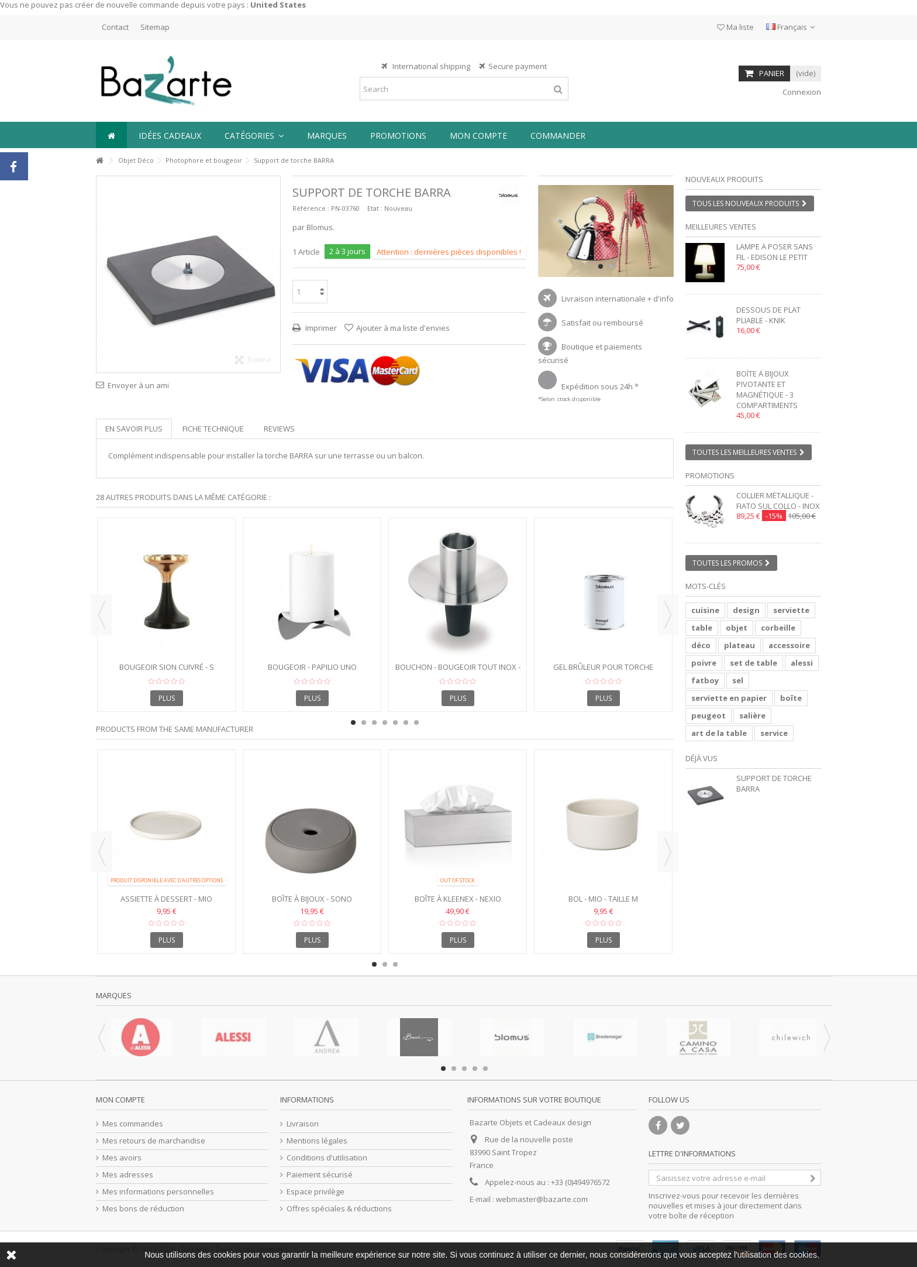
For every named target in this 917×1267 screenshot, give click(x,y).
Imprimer (320, 328)
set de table (753, 663)
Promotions (710, 475)
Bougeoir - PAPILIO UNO (312, 667)
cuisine (705, 610)
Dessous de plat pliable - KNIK (768, 315)
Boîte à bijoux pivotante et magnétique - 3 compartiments (767, 389)
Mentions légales (317, 1141)
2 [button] (611, 266)
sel (737, 680)
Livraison (303, 1124)
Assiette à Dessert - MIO (166, 898)
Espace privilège (315, 1192)
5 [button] (395, 722)
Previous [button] (101, 614)
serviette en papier (729, 698)
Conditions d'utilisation (327, 1158)
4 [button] (384, 722)
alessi (802, 663)
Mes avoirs (122, 1158)
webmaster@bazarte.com (542, 1199)
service (774, 733)
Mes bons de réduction (143, 1209)
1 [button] (600, 266)
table (701, 627)
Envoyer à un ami (138, 385)
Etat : (374, 208)
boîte (791, 698)
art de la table (719, 733)
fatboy (705, 680)
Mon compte (120, 1099)
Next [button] (667, 614)
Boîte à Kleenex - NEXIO (458, 898)
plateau (739, 645)
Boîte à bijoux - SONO (312, 898)
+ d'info (660, 298)
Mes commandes (132, 1124)
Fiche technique (213, 428)
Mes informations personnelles (158, 1192)
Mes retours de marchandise (153, 1141)
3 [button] (374, 722)
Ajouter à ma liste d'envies (403, 328)
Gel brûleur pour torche (603, 667)
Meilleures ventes (720, 226)
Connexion (801, 92)
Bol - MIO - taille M (603, 898)
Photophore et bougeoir (204, 160)
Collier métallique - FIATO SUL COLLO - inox (778, 500)
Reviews (279, 428)
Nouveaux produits (724, 179)
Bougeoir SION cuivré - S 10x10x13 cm (166, 672)
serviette (791, 610)
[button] (254, 135)
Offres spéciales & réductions (339, 1209)
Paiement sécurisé (320, 1175)
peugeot (708, 715)
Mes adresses (127, 1175)
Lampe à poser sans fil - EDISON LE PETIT (774, 251)
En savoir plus (134, 428)
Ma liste (735, 27)
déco (701, 645)
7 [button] (416, 722)
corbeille (778, 627)
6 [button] (406, 722)
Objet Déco (136, 160)
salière (752, 715)
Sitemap (155, 27)
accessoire (789, 645)
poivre (703, 663)
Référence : (310, 208)
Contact (115, 27)
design (746, 610)
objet (736, 627)
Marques (114, 995)
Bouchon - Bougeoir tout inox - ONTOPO (457, 672)
